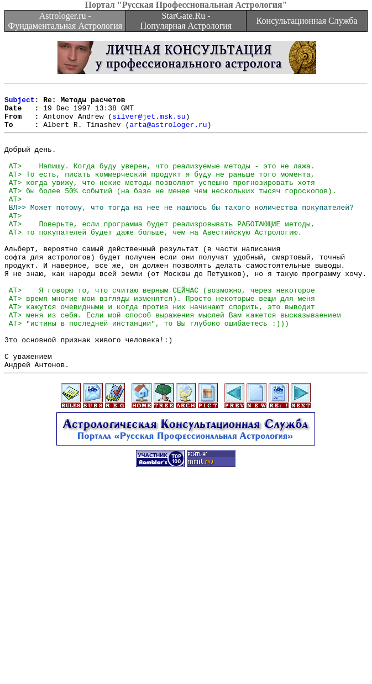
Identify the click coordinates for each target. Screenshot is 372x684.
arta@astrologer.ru (168, 132)
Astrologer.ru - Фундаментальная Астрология (65, 20)
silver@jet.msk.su (149, 123)
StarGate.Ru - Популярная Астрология (186, 20)
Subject (19, 103)
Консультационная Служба (307, 20)
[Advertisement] (188, 606)
